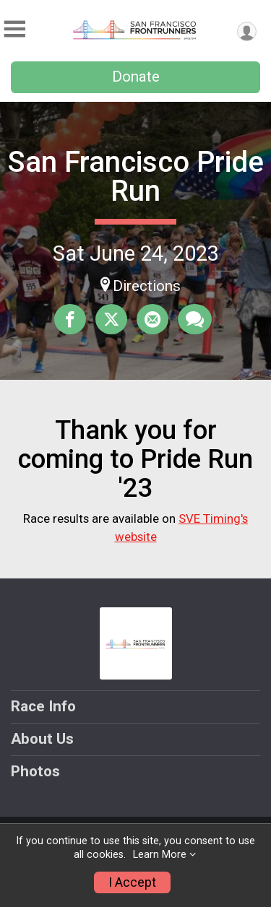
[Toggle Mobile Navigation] (14, 29)
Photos (35, 771)
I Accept (132, 882)
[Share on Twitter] (111, 319)
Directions (147, 286)
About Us (42, 738)
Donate (136, 76)
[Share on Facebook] (70, 319)
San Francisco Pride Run (136, 176)
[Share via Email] (152, 319)
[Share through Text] (195, 319)
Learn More (159, 855)
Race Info (43, 706)
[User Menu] (247, 31)
